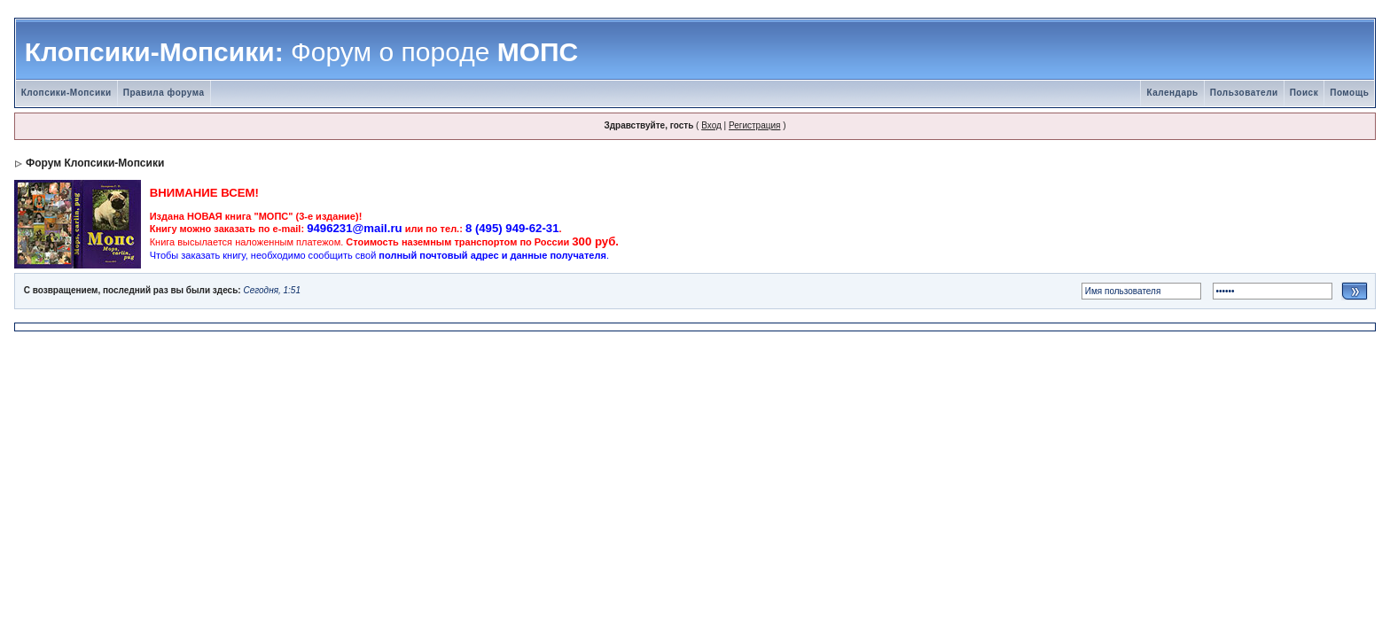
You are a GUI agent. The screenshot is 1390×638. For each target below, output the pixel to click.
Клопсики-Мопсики (66, 92)
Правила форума (164, 92)
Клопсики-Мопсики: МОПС (302, 51)
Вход (711, 125)
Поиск (1304, 92)
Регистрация (754, 125)
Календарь (1172, 92)
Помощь (1349, 92)
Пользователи (1244, 92)
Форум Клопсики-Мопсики (95, 163)
